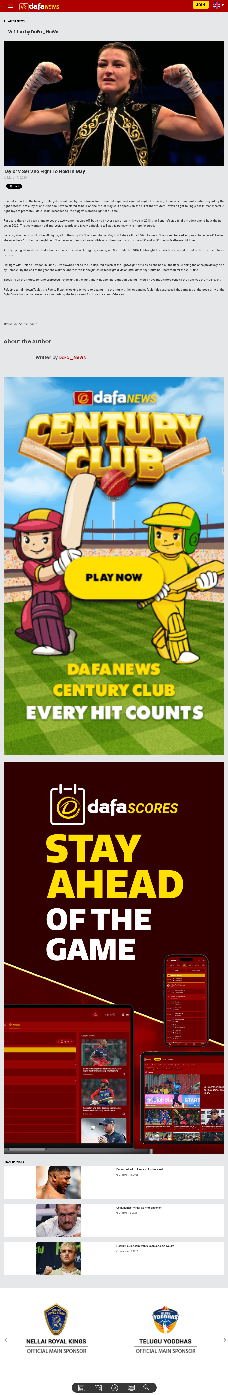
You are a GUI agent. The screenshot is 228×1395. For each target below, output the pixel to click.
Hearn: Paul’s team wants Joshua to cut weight (145, 1246)
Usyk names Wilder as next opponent (139, 1207)
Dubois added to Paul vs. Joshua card (139, 1169)
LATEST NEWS (14, 21)
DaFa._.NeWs (72, 358)
